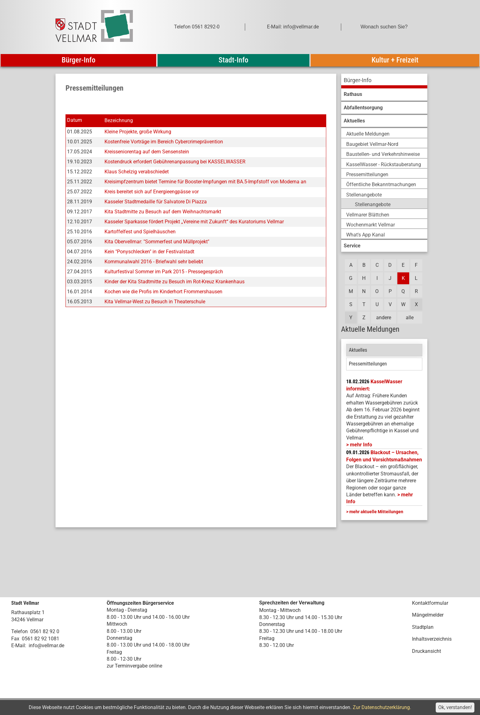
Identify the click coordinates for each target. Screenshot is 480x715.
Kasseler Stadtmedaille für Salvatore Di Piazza (155, 202)
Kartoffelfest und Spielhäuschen (140, 232)
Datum (74, 120)
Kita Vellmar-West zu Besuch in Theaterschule (154, 302)
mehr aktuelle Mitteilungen (376, 511)
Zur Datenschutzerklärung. (382, 707)
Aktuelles (358, 350)
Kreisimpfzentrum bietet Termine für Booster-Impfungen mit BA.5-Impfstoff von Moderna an (205, 182)
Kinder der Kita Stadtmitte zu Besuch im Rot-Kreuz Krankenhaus (174, 282)
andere (383, 317)
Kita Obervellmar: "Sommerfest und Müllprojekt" (156, 242)
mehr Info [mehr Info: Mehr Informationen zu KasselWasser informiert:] (361, 445)
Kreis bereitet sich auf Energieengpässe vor (151, 192)
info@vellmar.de (46, 645)
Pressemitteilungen (368, 364)
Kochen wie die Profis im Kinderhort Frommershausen (163, 292)
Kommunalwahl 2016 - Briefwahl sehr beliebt (153, 262)
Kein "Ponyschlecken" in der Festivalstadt (149, 252)
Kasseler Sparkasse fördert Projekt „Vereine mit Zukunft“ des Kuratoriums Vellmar (194, 222)
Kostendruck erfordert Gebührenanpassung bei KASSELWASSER (174, 162)
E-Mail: (18, 645)
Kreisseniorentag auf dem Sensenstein (146, 152)
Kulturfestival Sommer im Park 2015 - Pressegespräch (163, 272)
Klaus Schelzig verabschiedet (136, 172)
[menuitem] (384, 81)
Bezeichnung (118, 120)
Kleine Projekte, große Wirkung (137, 132)
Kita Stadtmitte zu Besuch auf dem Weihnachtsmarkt (162, 212)
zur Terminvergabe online (134, 666)
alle (410, 317)
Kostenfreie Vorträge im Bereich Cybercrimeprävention (163, 142)
